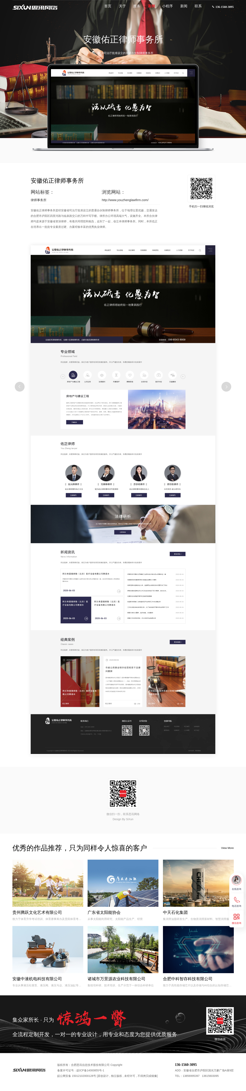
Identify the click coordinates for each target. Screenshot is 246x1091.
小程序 (165, 8)
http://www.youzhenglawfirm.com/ (125, 200)
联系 (195, 8)
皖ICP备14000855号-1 (90, 1073)
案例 (148, 8)
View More (225, 848)
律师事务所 (38, 200)
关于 (119, 8)
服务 (134, 8)
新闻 (181, 8)
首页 (105, 8)
